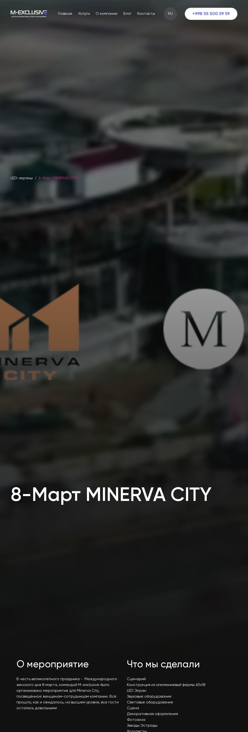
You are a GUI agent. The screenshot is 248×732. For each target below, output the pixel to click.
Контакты (146, 14)
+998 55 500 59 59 (211, 14)
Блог (127, 14)
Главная (65, 14)
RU (170, 14)
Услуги (84, 14)
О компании (106, 14)
